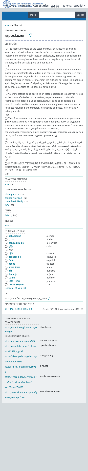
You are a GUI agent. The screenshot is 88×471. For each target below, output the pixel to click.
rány (7, 205)
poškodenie (15, 256)
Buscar (80, 15)
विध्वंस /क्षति (14, 267)
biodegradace (12, 194)
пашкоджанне (16, 243)
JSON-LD (27, 309)
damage (13, 274)
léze (7, 225)
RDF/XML (9, 309)
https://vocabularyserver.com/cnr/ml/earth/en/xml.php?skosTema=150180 (21, 382)
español (78, 5)
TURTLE (18, 309)
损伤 (11, 246)
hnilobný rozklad (13, 198)
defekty (9, 215)
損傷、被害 (14, 281)
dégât (12, 263)
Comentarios (41, 5)
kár (10, 270)
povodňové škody (14, 201)
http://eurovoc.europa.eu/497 (20, 341)
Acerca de (25, 5)
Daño (11, 260)
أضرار (11, 239)
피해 (11, 253)
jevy (7, 25)
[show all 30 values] (15, 288)
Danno (12, 277)
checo (33, 15)
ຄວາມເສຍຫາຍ (16, 284)
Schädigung (15, 236)
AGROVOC (10, 5)
